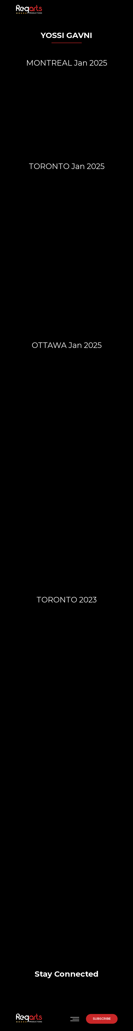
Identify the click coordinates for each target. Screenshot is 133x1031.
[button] (102, 1019)
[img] (51, 991)
